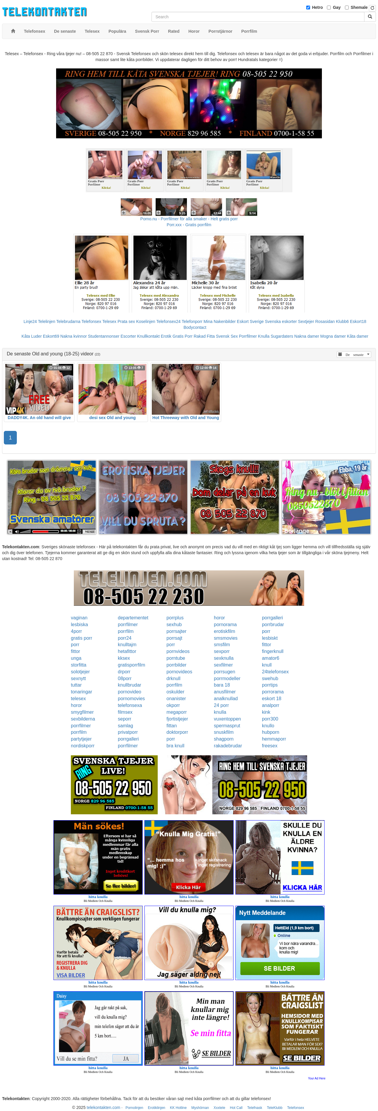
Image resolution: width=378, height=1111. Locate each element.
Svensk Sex (227, 336)
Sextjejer (306, 321)
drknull (173, 678)
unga (76, 658)
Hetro (317, 7)
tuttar (76, 684)
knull (267, 664)
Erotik (166, 336)
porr (266, 631)
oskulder (175, 691)
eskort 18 (271, 698)
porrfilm (125, 631)
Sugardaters (282, 336)
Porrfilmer (248, 336)
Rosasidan (325, 321)
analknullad (226, 698)
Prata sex (126, 321)
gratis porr (81, 638)
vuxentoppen (227, 718)
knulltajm (127, 644)
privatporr (128, 732)
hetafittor (127, 651)
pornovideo (129, 691)
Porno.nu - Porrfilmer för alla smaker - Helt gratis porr (189, 218)
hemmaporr (274, 738)
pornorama (225, 624)
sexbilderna (83, 718)
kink (266, 712)
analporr (270, 705)
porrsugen (224, 671)
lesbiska (79, 624)
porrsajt (174, 638)
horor (219, 617)
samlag (125, 725)
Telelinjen (46, 321)
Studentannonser (104, 336)
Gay (336, 7)
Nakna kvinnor (73, 336)
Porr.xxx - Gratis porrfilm (189, 224)
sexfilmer (223, 664)
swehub (270, 678)
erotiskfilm (224, 631)
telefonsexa (130, 705)
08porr (124, 678)
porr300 (270, 718)
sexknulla (224, 658)
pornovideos (179, 671)
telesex (78, 698)
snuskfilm (224, 732)
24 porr (221, 705)
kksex (124, 658)
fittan (172, 725)
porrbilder (177, 664)
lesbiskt (270, 638)
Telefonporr (192, 321)
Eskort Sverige (250, 321)
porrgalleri (272, 617)
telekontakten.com (103, 1107)
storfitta (78, 664)
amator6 (270, 658)
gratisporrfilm (131, 664)
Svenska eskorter (281, 321)
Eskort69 (51, 336)
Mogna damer (333, 336)
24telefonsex (275, 671)
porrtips (270, 684)
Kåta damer (357, 336)
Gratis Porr (182, 336)
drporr (124, 671)
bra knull (175, 745)
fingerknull (273, 651)
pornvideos (178, 651)
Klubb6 (342, 321)
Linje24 (30, 321)
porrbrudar (273, 624)
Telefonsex (91, 321)
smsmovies (225, 638)
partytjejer (81, 738)
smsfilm (222, 644)
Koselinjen (145, 321)
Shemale (359, 7)
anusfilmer (225, 691)
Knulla (264, 336)
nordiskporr (82, 745)
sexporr (221, 651)
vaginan (79, 617)
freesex (269, 745)
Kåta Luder (32, 336)
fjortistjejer (177, 718)
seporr (124, 718)
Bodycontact (194, 327)
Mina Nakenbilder (219, 321)
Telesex (109, 321)
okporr (173, 705)
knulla (220, 712)
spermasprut (227, 725)
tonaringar (81, 691)
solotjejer (80, 671)
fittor (266, 644)
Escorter (128, 336)
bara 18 (222, 684)
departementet (133, 617)
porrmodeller (227, 678)
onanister (176, 698)
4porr (76, 631)
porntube (176, 658)
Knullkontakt (148, 336)
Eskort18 (358, 321)
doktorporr (177, 732)
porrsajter (177, 631)
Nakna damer (306, 336)
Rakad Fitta (204, 336)
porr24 (124, 638)
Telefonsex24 (168, 321)
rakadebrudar (228, 745)
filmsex (125, 712)
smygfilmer (82, 712)
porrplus (175, 617)
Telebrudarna (68, 321)
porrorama (273, 691)
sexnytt (78, 678)
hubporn (270, 732)
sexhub (174, 624)
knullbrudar (129, 684)
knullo (268, 725)
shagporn (224, 738)
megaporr (177, 712)
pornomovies (131, 698)
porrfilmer (128, 624)
